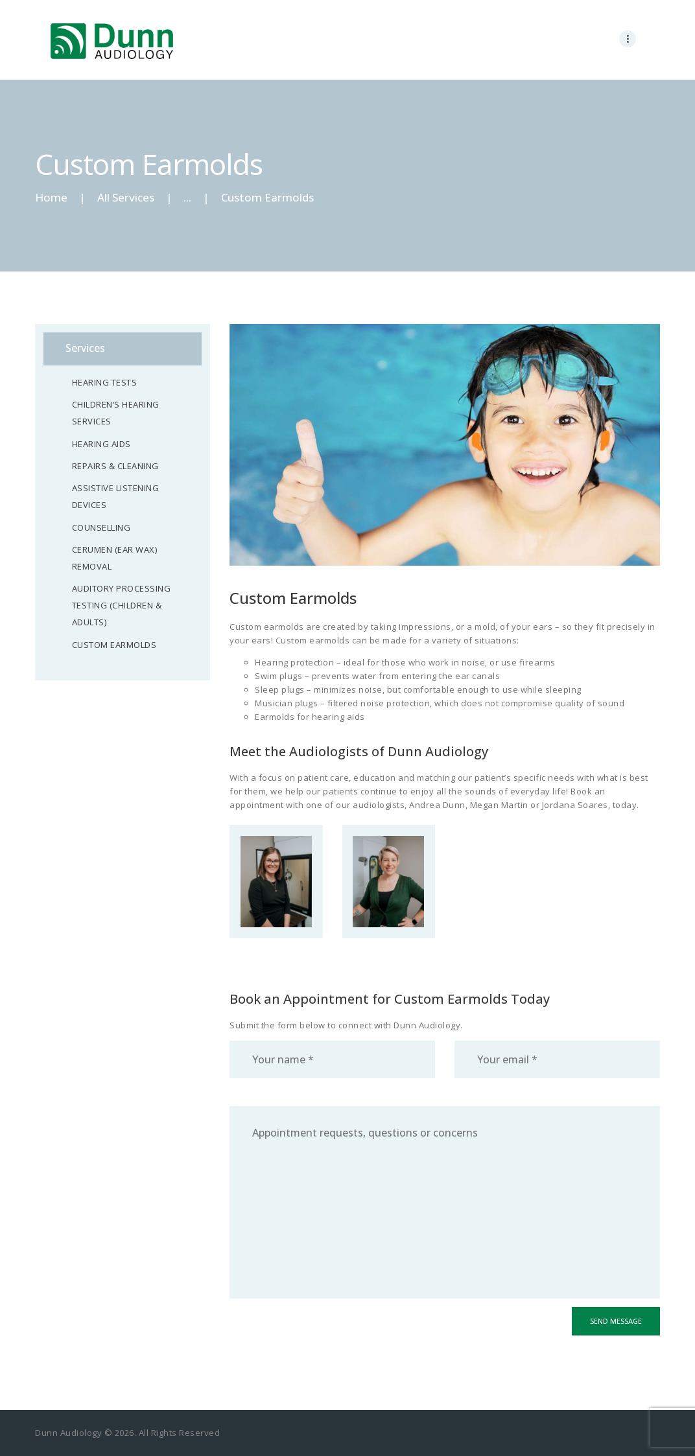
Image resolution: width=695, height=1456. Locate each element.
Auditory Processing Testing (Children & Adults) (121, 605)
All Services (125, 197)
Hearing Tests (104, 382)
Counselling (101, 527)
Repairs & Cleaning (115, 466)
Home (51, 197)
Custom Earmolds (114, 645)
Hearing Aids (101, 444)
